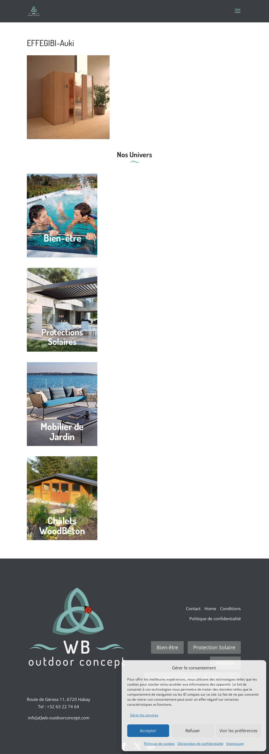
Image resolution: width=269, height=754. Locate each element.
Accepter (148, 730)
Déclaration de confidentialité (200, 743)
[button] (258, 668)
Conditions (230, 608)
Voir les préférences (239, 730)
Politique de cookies (159, 743)
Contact (193, 608)
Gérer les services (144, 715)
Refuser (192, 730)
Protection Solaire (214, 647)
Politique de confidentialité (215, 618)
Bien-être (167, 647)
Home (210, 608)
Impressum (235, 743)
